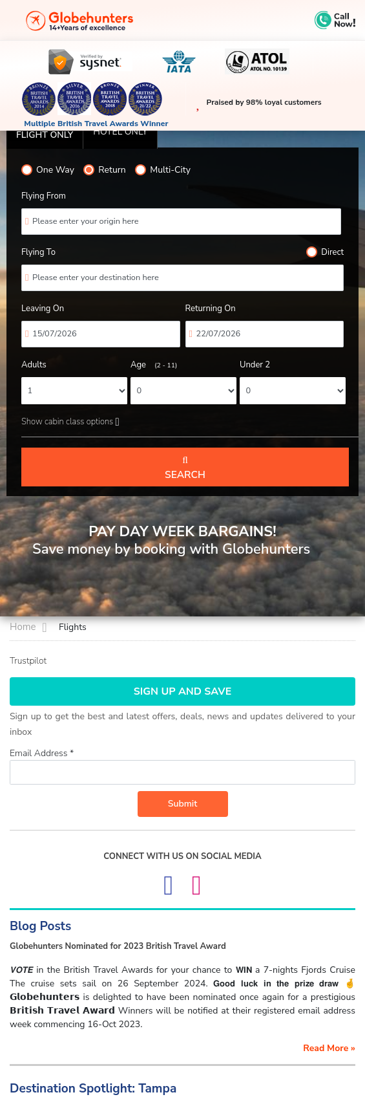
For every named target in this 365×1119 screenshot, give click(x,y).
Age (153, 365)
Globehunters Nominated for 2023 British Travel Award (118, 946)
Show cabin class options (70, 422)
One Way (47, 170)
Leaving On (42, 308)
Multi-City (163, 170)
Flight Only (44, 135)
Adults (34, 365)
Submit (183, 804)
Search (185, 468)
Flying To (38, 252)
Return (104, 170)
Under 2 (255, 365)
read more (329, 1048)
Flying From (43, 196)
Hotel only (120, 131)
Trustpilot (28, 661)
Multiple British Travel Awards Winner (96, 123)
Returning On (210, 308)
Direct (325, 252)
